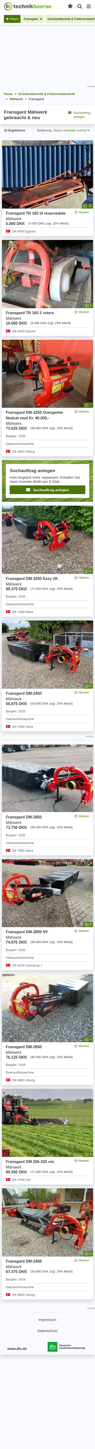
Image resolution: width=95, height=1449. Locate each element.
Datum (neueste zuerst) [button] (71, 130)
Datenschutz (47, 1331)
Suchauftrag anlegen (79, 115)
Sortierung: (44, 130)
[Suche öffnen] (79, 6)
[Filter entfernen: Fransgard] (33, 19)
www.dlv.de (17, 1349)
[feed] (47, 719)
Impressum (47, 1320)
